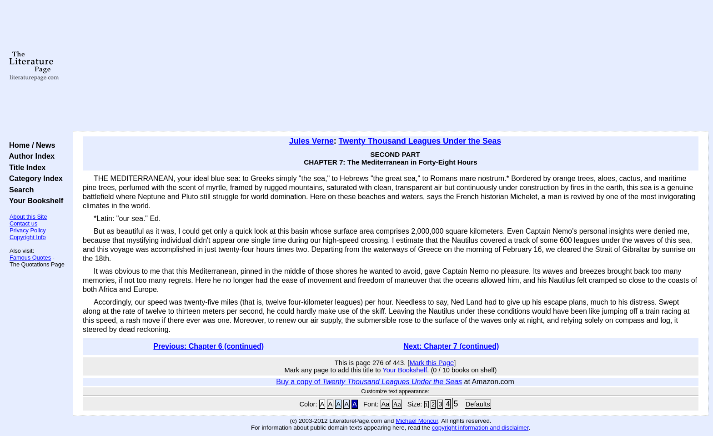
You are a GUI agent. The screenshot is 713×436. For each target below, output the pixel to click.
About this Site (28, 216)
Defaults (478, 404)
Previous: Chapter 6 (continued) (208, 346)
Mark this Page (431, 362)
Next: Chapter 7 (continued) (451, 346)
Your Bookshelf (34, 200)
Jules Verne (311, 140)
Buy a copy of (369, 382)
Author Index (30, 156)
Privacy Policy (28, 230)
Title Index (25, 167)
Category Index (34, 178)
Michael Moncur (417, 420)
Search (19, 189)
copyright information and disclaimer (480, 427)
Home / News (30, 145)
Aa (386, 404)
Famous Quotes (30, 257)
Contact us (23, 223)
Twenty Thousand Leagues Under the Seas (420, 140)
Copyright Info (28, 237)
